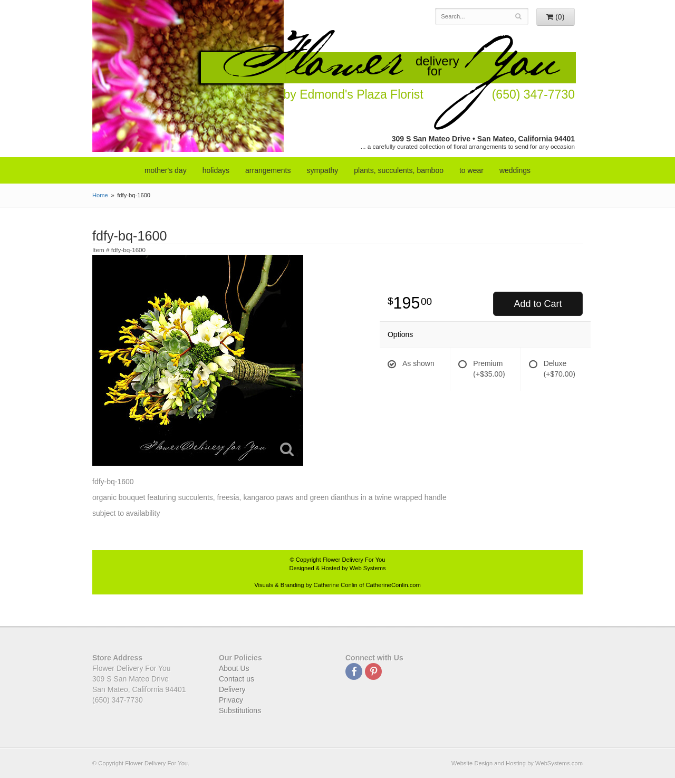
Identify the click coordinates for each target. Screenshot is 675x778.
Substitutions (240, 710)
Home (100, 195)
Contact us (236, 679)
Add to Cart (538, 304)
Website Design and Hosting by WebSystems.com (517, 763)
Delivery (232, 689)
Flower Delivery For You (354, 559)
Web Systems (368, 568)
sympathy (322, 170)
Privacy (231, 700)
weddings (515, 170)
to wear (471, 170)
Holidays (215, 170)
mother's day (165, 170)
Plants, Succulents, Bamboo (398, 170)
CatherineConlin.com (392, 585)
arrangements (268, 170)
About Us (234, 668)
